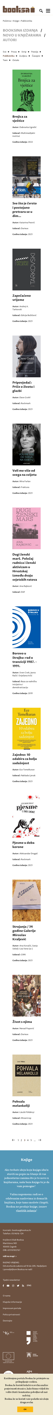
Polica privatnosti (11, 1314)
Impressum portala (12, 1308)
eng (29, 1286)
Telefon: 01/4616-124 (13, 1233)
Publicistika (8, 56)
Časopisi (36, 56)
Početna (7, 21)
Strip (23, 51)
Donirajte (7, 1320)
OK (25, 1409)
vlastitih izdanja (26, 1211)
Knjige (16, 21)
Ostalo (15, 60)
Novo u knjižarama (22, 35)
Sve (4, 51)
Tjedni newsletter (11, 1280)
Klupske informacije (12, 1302)
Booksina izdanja (20, 30)
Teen (5, 60)
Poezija (34, 51)
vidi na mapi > (10, 1256)
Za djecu (23, 56)
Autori (10, 40)
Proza (14, 51)
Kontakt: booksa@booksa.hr (17, 1230)
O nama (6, 1295)
